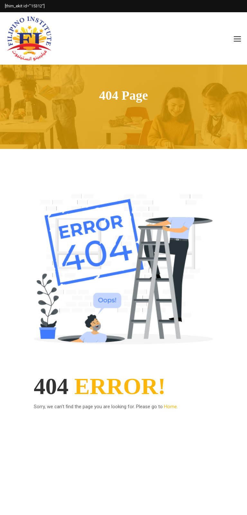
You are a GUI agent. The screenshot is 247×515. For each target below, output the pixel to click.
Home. (171, 406)
